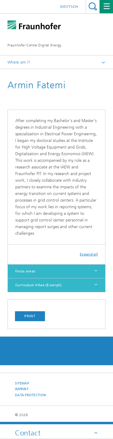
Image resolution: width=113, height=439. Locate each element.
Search (93, 6)
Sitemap (22, 383)
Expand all (89, 254)
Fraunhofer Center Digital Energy (34, 45)
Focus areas (25, 271)
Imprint (21, 389)
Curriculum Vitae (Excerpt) (38, 285)
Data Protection (30, 395)
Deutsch (69, 7)
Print (30, 316)
